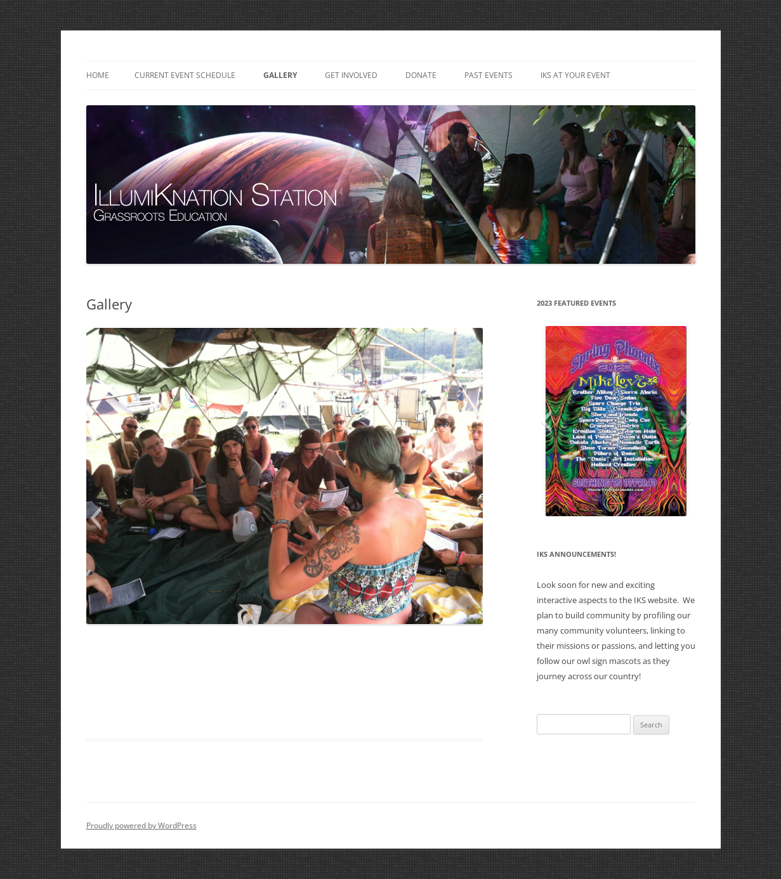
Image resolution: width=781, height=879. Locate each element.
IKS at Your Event (575, 75)
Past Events (488, 75)
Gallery (280, 75)
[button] (95, 518)
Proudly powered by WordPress (141, 825)
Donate (420, 75)
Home (97, 75)
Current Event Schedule (185, 75)
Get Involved (351, 75)
